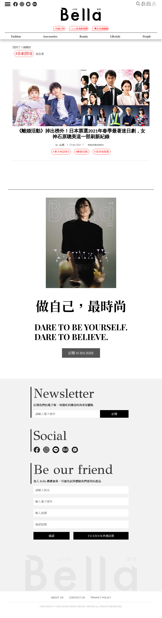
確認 (51, 536)
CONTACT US (77, 597)
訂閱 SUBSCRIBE (81, 353)
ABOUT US (57, 597)
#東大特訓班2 (61, 151)
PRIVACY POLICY (101, 597)
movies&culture (96, 144)
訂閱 (114, 414)
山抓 (62, 144)
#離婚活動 (82, 151)
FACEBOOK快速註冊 (101, 536)
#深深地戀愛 (101, 151)
